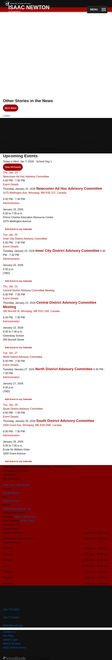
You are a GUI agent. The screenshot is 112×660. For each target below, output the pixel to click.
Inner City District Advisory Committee (25, 238)
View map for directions (16, 485)
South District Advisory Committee (23, 408)
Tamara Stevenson (25, 516)
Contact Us (9, 631)
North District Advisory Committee (22, 356)
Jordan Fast (26, 520)
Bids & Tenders (12, 643)
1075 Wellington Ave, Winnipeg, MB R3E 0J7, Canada (34, 192)
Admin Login (10, 639)
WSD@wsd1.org (12, 625)
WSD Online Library (14, 647)
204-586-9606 (11, 493)
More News (9, 108)
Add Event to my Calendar (18, 229)
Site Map (8, 635)
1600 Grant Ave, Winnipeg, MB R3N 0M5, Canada (32, 425)
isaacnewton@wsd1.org (17, 508)
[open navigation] (97, 9)
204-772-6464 (11, 617)
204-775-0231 (11, 609)
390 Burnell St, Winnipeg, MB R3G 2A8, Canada (31, 311)
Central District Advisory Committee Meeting (29, 290)
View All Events (13, 167)
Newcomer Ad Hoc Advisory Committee (26, 176)
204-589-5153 (11, 501)
